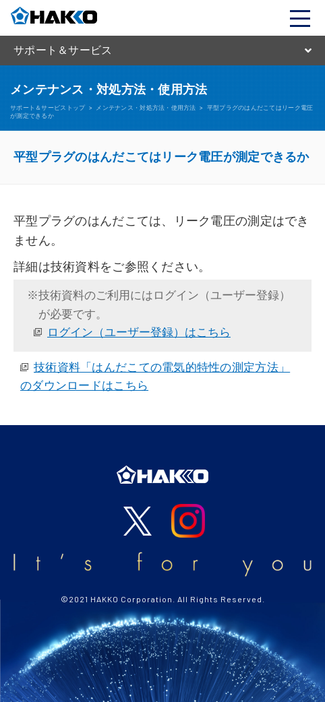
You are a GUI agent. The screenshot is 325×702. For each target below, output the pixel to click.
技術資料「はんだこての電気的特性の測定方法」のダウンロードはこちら (155, 376)
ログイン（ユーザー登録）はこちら (139, 332)
